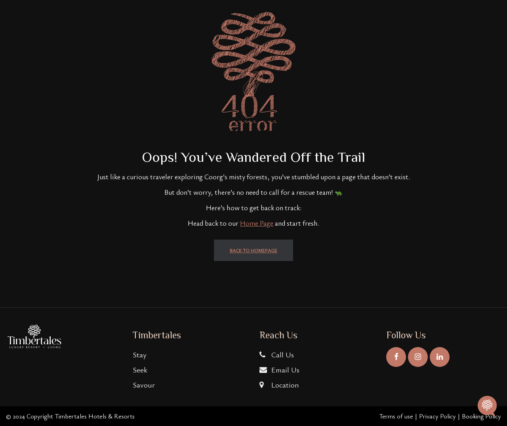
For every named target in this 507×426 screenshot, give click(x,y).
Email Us (279, 369)
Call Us (276, 354)
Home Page (256, 223)
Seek (140, 369)
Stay (140, 354)
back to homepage (253, 250)
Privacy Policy (437, 416)
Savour (144, 385)
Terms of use (396, 416)
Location (279, 385)
